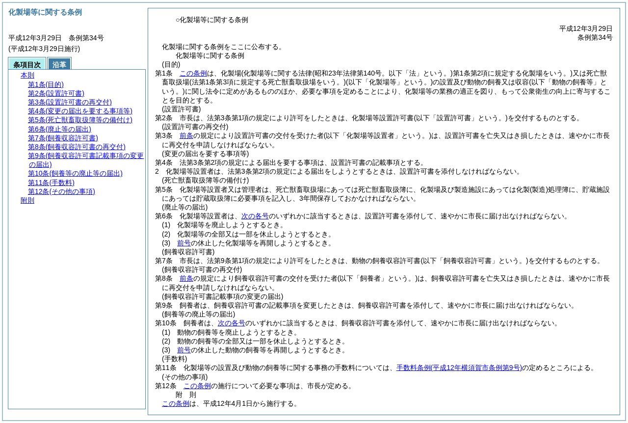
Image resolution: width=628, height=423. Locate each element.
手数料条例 (459, 367)
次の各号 (255, 216)
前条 (186, 135)
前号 (184, 243)
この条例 (193, 73)
